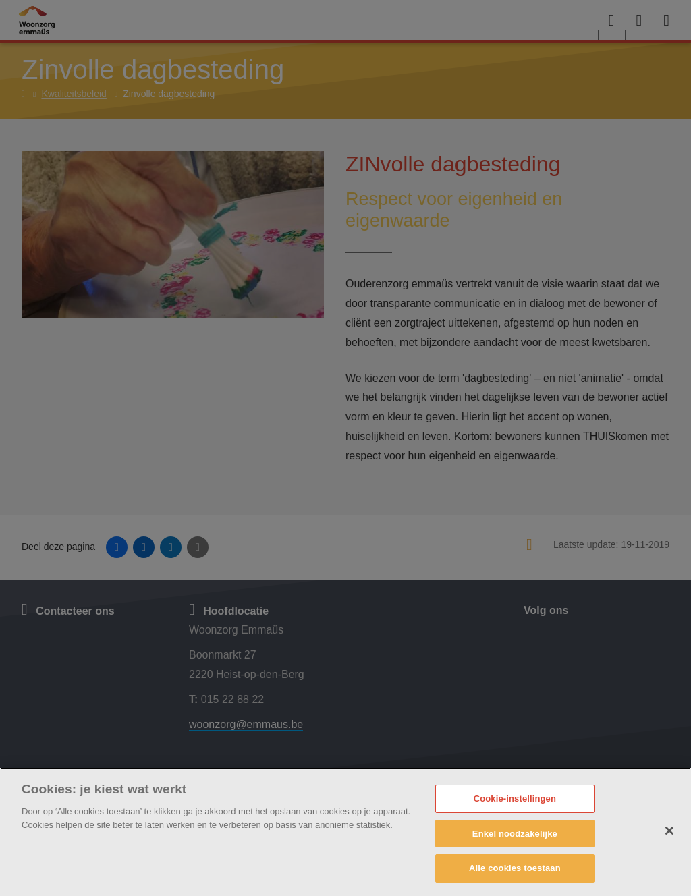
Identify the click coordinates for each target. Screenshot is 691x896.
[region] (345, 832)
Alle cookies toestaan (515, 868)
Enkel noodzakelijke (514, 834)
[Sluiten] (669, 830)
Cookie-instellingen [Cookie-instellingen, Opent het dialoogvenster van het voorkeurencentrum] (515, 798)
